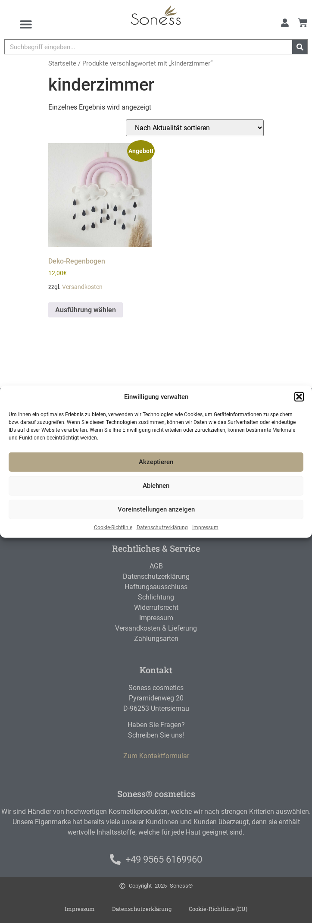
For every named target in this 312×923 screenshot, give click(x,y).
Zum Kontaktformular (156, 756)
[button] (299, 396)
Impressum (205, 527)
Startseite (62, 63)
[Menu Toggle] (25, 24)
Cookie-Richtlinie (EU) (218, 909)
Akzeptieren (156, 462)
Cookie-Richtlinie (113, 527)
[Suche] (299, 47)
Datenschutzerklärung (162, 527)
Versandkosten (82, 287)
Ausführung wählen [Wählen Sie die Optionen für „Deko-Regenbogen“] (85, 310)
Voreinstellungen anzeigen (156, 509)
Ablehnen (156, 486)
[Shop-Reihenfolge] (195, 127)
